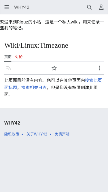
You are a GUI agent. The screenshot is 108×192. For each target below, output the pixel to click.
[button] (7, 7)
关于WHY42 (37, 134)
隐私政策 (11, 134)
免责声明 (62, 134)
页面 (7, 57)
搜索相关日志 (34, 87)
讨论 (19, 57)
